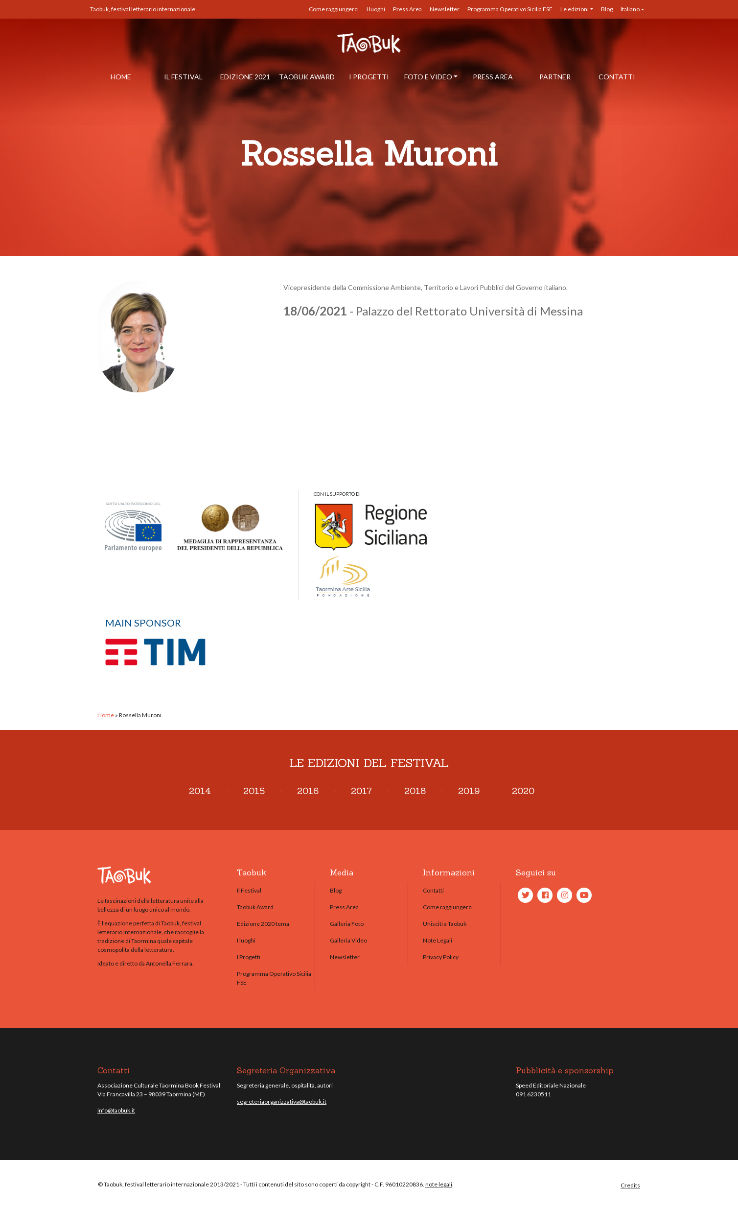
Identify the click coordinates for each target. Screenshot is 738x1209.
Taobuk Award (307, 77)
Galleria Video (348, 940)
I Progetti (369, 77)
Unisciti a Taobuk (444, 923)
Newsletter (445, 9)
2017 (361, 791)
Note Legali (437, 940)
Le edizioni (574, 9)
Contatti (617, 77)
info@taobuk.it (116, 1110)
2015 (254, 791)
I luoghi (376, 9)
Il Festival (183, 77)
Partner (555, 77)
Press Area (407, 9)
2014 (200, 791)
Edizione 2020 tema (263, 923)
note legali (438, 1184)
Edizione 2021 (245, 77)
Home (121, 77)
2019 (469, 791)
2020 (523, 791)
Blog (607, 9)
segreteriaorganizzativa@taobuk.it (281, 1101)
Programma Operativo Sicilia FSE (510, 9)
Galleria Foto (347, 923)
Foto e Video (428, 77)
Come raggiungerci (334, 9)
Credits (630, 1185)
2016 (308, 791)
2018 (415, 791)
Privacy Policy (441, 957)
